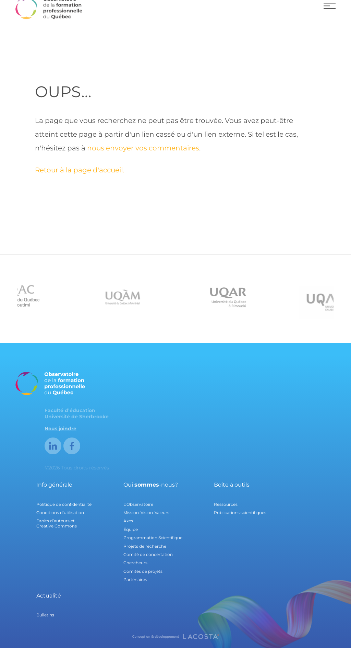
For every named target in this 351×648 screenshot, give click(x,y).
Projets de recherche (144, 546)
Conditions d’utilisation (60, 512)
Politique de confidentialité (64, 504)
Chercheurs (135, 562)
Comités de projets (142, 571)
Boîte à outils (232, 484)
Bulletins (45, 614)
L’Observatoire (138, 504)
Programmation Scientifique (152, 537)
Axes (128, 520)
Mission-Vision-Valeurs (146, 512)
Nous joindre (60, 428)
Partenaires (135, 579)
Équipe (130, 529)
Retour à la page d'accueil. (79, 170)
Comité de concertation (148, 554)
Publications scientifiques (240, 512)
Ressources (226, 504)
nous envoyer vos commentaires (143, 148)
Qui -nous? (150, 484)
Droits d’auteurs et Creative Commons (56, 523)
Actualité (48, 595)
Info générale (54, 484)
